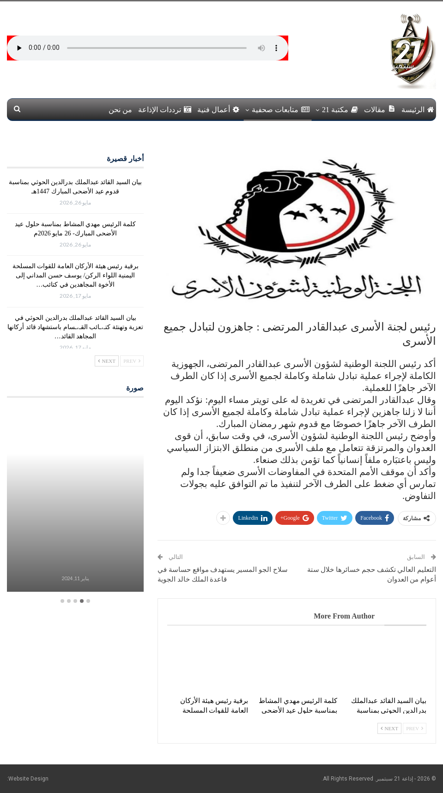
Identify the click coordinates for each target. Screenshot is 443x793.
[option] (75, 501)
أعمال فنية (218, 110)
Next (389, 728)
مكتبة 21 (340, 110)
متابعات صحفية (280, 110)
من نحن (120, 110)
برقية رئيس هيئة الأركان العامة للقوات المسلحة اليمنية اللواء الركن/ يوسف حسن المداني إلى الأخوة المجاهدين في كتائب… (75, 275)
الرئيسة (417, 110)
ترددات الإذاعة (164, 110)
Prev (414, 728)
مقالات (379, 109)
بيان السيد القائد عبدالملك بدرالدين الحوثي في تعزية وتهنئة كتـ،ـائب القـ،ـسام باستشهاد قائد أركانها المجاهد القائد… (75, 327)
